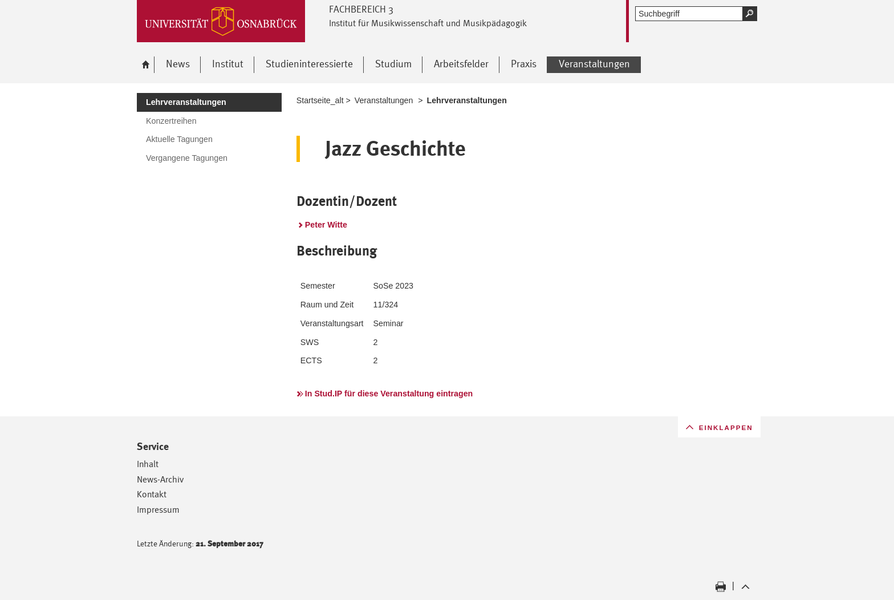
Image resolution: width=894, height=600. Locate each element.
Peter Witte (326, 224)
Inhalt (148, 464)
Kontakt (151, 494)
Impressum (158, 509)
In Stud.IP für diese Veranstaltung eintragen (389, 393)
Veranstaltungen (384, 100)
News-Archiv (160, 479)
